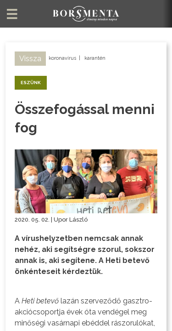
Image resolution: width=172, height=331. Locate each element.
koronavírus (62, 58)
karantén (94, 58)
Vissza (30, 58)
